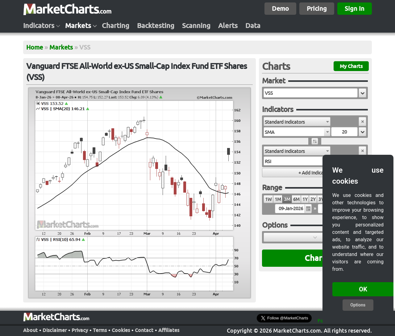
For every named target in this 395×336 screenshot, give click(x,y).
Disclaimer (55, 329)
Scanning (196, 25)
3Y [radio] (320, 199)
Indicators (38, 25)
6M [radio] (296, 199)
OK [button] (363, 289)
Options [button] (357, 304)
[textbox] (311, 93)
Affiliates (168, 329)
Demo (280, 8)
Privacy (80, 329)
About (30, 329)
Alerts (228, 25)
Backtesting (155, 25)
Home (34, 47)
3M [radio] (287, 199)
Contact (144, 329)
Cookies (121, 329)
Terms (100, 329)
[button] (362, 93)
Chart (315, 258)
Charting (115, 25)
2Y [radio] (312, 199)
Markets (78, 25)
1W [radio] (268, 199)
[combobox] (297, 121)
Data (252, 25)
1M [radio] (278, 199)
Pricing (317, 8)
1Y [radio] (304, 199)
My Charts (351, 66)
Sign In (354, 8)
